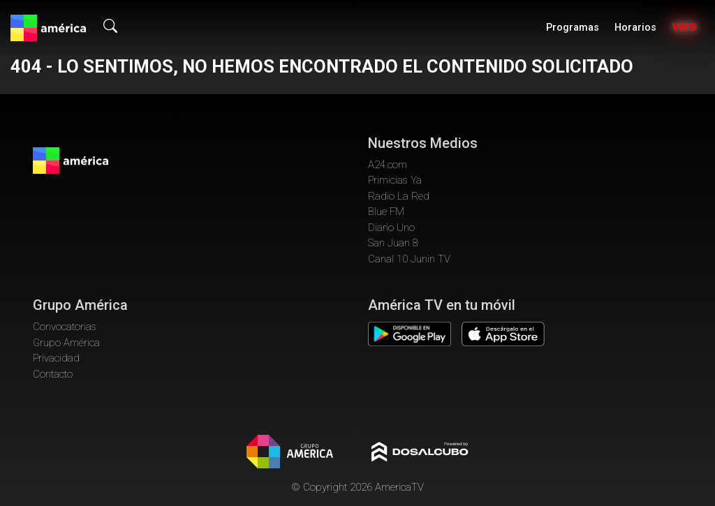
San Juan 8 (393, 243)
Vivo (684, 28)
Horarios (635, 28)
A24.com (387, 164)
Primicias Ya (395, 180)
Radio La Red (398, 196)
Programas (572, 28)
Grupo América (66, 342)
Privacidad (56, 358)
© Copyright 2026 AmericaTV (357, 487)
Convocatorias (64, 326)
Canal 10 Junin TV (409, 259)
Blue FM (386, 211)
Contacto (53, 374)
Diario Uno (391, 227)
